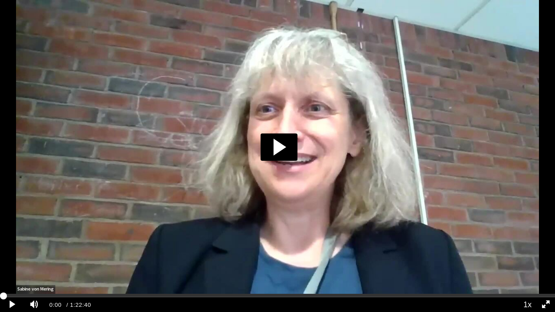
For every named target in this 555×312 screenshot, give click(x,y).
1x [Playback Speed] (527, 304)
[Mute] (34, 304)
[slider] (277, 295)
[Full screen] (546, 304)
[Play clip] (12, 304)
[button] (279, 147)
